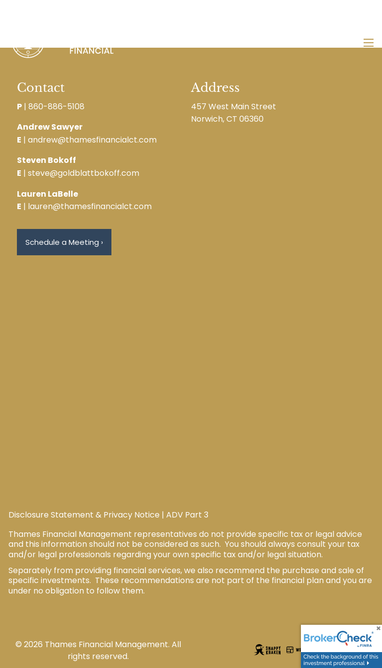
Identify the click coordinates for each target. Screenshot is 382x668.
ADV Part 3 (187, 514)
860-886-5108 (56, 106)
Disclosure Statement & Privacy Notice (84, 514)
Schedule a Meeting (64, 242)
